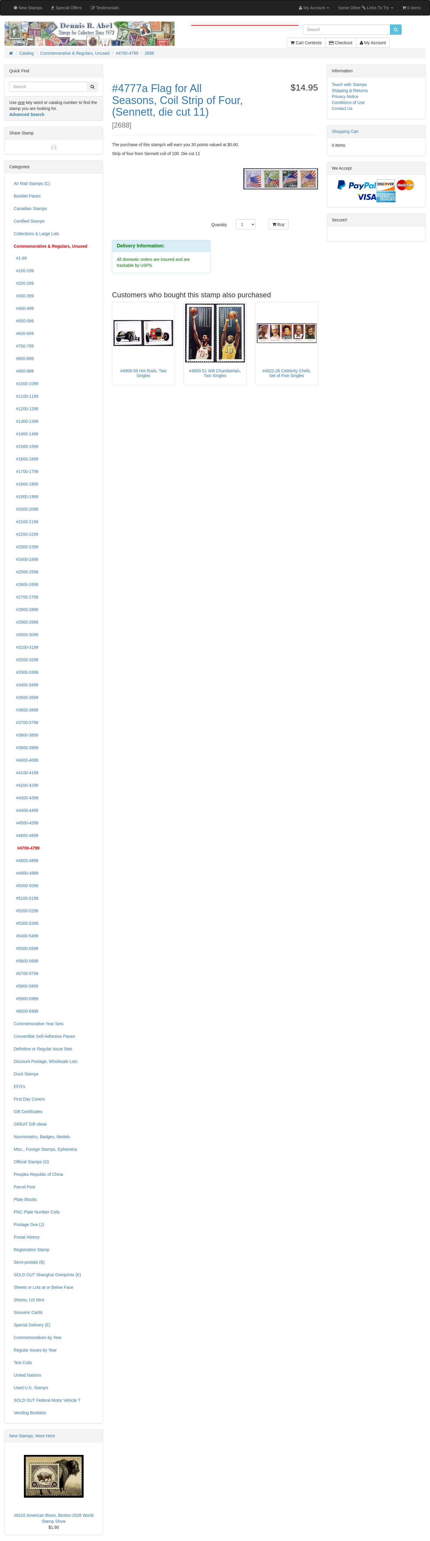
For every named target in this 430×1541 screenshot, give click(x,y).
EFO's (19, 1086)
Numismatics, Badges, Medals (42, 1136)
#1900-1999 (26, 496)
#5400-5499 (26, 936)
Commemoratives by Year (38, 1337)
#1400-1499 (26, 433)
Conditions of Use (348, 102)
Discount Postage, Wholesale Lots (45, 1061)
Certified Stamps (29, 221)
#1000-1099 (26, 383)
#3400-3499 (26, 684)
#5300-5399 (26, 923)
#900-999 (24, 371)
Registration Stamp (31, 1249)
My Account (373, 42)
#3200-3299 (26, 659)
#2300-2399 (26, 546)
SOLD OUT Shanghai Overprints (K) (47, 1274)
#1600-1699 (26, 459)
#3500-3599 (26, 697)
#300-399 (24, 295)
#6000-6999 (26, 1011)
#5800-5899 (26, 986)
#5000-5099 (26, 885)
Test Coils (23, 1362)
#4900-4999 (26, 873)
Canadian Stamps (30, 208)
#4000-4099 (26, 760)
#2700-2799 (26, 597)
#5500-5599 (26, 948)
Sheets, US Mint (29, 1299)
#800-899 (24, 358)
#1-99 (20, 258)
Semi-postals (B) (29, 1262)
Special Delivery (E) (32, 1325)
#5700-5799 (26, 973)
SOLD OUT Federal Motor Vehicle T (47, 1400)
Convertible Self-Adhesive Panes (44, 1036)
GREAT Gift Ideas (30, 1124)
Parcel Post (24, 1187)
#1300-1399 (26, 421)
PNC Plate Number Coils (37, 1212)
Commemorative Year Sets (39, 1023)
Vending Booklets (30, 1412)
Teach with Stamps (349, 84)
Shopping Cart (345, 131)
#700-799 (24, 346)
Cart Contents (306, 42)
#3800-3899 (26, 735)
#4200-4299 (26, 785)
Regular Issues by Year (35, 1350)
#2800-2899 (26, 609)
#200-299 (24, 283)
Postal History (26, 1237)
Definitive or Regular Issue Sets (43, 1048)
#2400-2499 (26, 559)
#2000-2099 (26, 509)
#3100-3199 (26, 647)
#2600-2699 (26, 584)
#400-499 (24, 308)
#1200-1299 (26, 408)
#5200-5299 (26, 910)
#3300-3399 (26, 672)
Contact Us (342, 108)
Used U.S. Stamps (31, 1387)
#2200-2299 (26, 534)
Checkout (340, 42)
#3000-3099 (26, 634)
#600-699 (24, 333)
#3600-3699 (26, 710)
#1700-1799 (26, 471)
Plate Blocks (25, 1199)
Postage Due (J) (29, 1224)
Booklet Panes (27, 196)
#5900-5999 (26, 998)
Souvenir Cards (28, 1312)
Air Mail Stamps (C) (32, 183)
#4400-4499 (26, 810)
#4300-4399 (26, 797)
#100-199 (24, 270)
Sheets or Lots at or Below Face (43, 1287)
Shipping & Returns (350, 90)
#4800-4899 (26, 860)
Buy (278, 224)
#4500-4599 (26, 823)
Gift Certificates (28, 1111)
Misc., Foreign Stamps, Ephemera (45, 1149)
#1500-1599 (26, 446)
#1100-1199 (26, 396)
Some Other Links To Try (365, 7)
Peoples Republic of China (38, 1174)
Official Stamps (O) (31, 1161)
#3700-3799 (26, 722)
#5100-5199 (26, 898)
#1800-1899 (26, 484)
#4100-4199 (26, 772)
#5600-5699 (26, 961)
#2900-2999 (26, 622)
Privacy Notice (345, 96)
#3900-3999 (26, 747)
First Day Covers (29, 1099)
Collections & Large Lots (36, 233)
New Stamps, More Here (32, 1435)
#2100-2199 (26, 521)
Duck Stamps (26, 1074)
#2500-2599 (26, 572)
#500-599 (24, 321)
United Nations (27, 1375)
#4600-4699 (26, 835)
